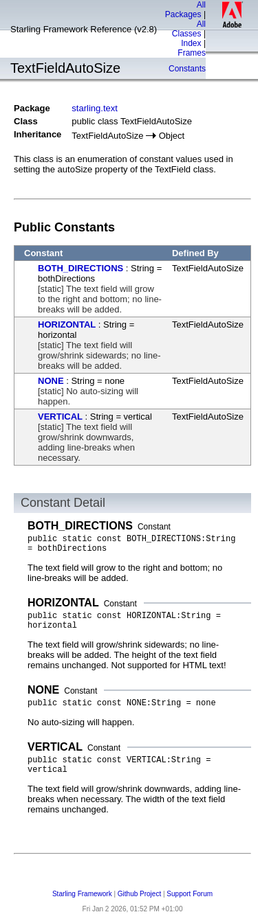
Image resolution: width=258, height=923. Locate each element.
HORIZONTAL (67, 324)
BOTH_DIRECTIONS (80, 268)
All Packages (185, 9)
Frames (192, 53)
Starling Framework (82, 894)
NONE (51, 381)
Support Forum (189, 894)
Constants (187, 68)
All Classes (189, 28)
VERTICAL (60, 416)
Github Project (139, 894)
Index (191, 43)
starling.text (94, 108)
